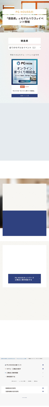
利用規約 (29, 382)
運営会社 (35, 382)
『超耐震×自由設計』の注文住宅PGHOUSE (8, 359)
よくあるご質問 (22, 382)
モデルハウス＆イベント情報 (21, 359)
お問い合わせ (14, 382)
